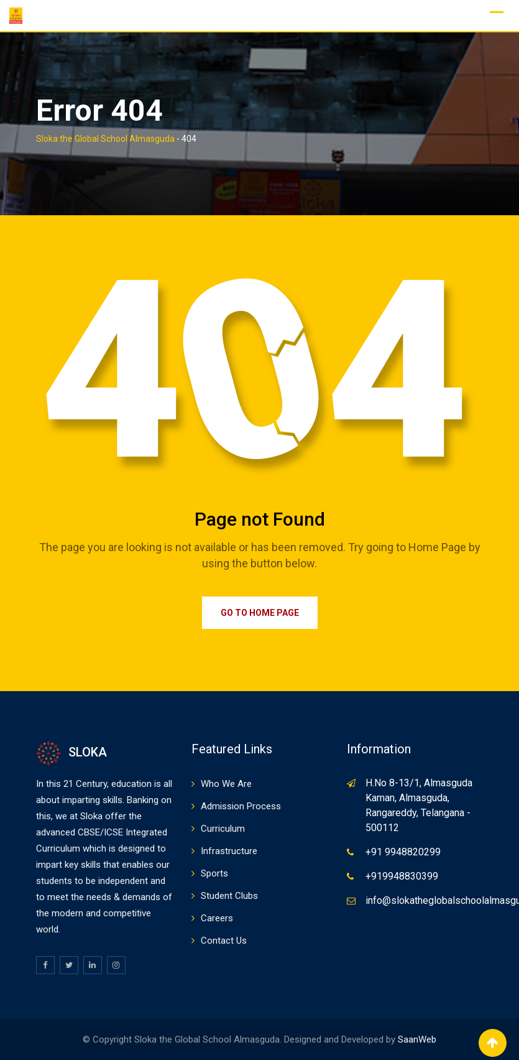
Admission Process (241, 806)
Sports (214, 873)
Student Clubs (229, 895)
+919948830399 (401, 876)
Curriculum (223, 828)
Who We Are (226, 783)
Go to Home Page (260, 613)
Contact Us (224, 940)
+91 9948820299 (403, 852)
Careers (217, 918)
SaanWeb (417, 1039)
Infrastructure (229, 851)
